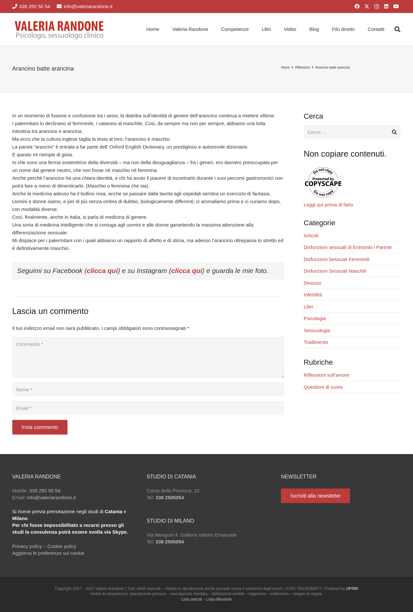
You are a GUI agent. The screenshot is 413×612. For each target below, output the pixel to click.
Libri (308, 306)
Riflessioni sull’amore (326, 375)
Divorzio (312, 283)
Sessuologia (317, 330)
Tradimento (316, 342)
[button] (397, 29)
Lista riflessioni (219, 599)
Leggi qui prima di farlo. (329, 204)
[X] (367, 6)
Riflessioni (302, 67)
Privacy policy (27, 546)
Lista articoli (191, 599)
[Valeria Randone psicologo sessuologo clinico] (59, 29)
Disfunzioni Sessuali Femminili (337, 259)
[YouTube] (396, 6)
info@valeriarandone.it (51, 497)
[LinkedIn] (386, 6)
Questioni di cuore (323, 387)
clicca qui (102, 270)
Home (285, 67)
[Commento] (148, 357)
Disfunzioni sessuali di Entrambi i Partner (348, 247)
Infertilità (313, 294)
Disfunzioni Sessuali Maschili (335, 271)
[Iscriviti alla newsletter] (315, 495)
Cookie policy (61, 546)
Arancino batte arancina (332, 67)
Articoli (311, 235)
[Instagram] (377, 6)
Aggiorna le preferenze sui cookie (48, 553)
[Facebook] (357, 6)
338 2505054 (169, 497)
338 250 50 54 (44, 490)
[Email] (148, 408)
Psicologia (315, 318)
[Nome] (148, 390)
